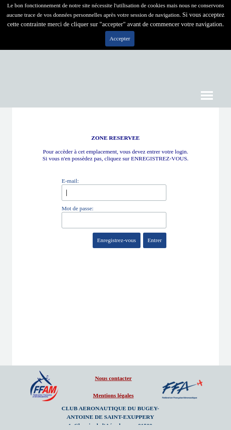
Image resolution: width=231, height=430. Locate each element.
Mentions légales (113, 395)
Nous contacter (113, 378)
